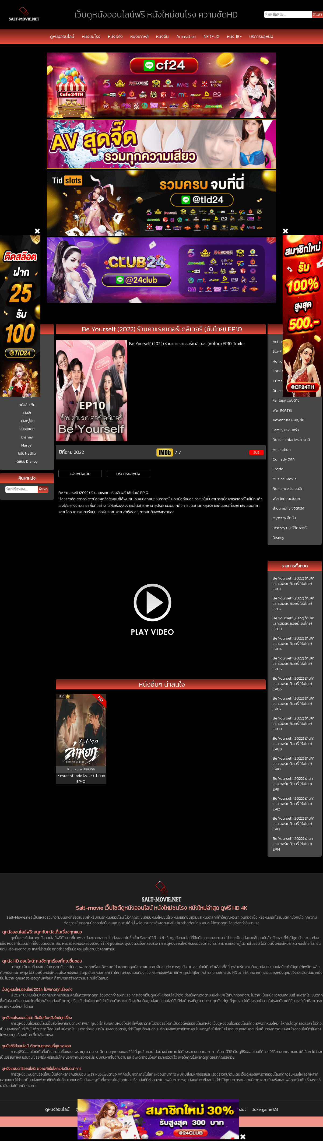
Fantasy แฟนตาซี (286, 400)
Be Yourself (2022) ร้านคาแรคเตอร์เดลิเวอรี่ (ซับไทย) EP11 (293, 784)
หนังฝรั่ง (115, 36)
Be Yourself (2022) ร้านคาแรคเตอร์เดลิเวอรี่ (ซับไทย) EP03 (293, 624)
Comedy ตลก (284, 459)
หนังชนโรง (91, 36)
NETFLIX (211, 36)
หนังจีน (162, 36)
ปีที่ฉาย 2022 (71, 452)
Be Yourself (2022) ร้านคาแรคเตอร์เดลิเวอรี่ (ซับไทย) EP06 (293, 684)
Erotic (278, 469)
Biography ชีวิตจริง (288, 508)
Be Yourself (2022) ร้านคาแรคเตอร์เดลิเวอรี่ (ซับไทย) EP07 (293, 704)
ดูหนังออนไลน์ (62, 36)
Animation (186, 36)
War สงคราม (282, 410)
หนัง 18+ (234, 36)
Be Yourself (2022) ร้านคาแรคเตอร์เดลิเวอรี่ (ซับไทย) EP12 (293, 804)
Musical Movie (285, 479)
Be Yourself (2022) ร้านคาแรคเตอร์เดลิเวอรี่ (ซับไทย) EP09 (293, 744)
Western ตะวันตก (286, 498)
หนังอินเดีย (27, 405)
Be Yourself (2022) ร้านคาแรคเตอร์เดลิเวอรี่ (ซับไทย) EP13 (293, 824)
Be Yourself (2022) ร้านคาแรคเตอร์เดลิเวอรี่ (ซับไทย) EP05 (293, 664)
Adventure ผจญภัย (288, 420)
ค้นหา (43, 489)
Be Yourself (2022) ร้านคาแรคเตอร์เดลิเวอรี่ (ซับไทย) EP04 (293, 644)
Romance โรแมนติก (288, 488)
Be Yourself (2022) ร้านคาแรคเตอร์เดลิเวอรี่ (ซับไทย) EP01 (293, 584)
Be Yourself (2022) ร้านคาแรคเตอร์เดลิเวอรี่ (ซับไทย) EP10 (293, 764)
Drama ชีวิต (282, 391)
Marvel (27, 445)
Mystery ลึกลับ (284, 518)
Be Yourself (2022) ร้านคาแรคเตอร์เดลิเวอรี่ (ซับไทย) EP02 (293, 604)
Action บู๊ (280, 342)
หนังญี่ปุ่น (27, 421)
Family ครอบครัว (286, 430)
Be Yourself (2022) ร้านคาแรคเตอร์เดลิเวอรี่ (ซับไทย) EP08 (293, 724)
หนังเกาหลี (139, 36)
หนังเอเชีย (26, 429)
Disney (27, 437)
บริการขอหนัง (261, 36)
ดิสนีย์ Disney (27, 461)
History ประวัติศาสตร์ (290, 528)
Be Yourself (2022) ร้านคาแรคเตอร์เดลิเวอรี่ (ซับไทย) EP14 (293, 844)
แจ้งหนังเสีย (80, 473)
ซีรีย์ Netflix (27, 453)
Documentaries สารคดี (291, 440)
